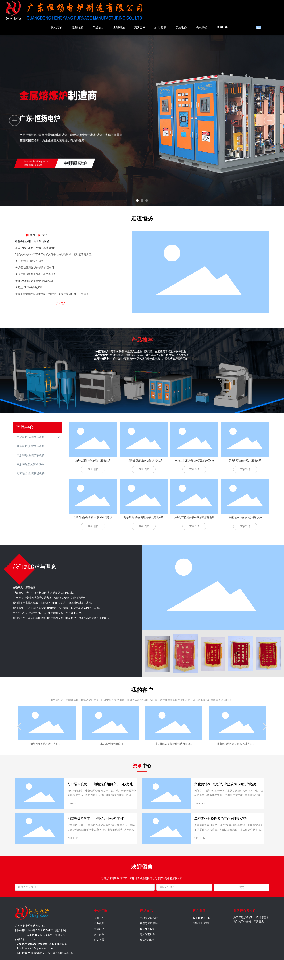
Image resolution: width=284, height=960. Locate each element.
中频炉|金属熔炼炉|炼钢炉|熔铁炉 (143, 460)
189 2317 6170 (44, 930)
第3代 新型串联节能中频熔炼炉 (92, 460)
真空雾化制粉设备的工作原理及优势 (220, 819)
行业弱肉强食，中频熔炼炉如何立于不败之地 (100, 784)
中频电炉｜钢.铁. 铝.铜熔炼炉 (245, 517)
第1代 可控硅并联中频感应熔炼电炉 (194, 517)
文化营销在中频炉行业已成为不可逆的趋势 (225, 784)
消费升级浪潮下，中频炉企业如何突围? (96, 819)
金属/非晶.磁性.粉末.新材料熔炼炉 (93, 517)
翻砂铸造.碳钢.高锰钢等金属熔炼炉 (143, 517)
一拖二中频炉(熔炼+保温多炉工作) (194, 460)
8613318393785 (58, 943)
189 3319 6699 (43, 934)
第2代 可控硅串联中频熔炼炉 (245, 460)
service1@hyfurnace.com (38, 948)
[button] (137, 200)
